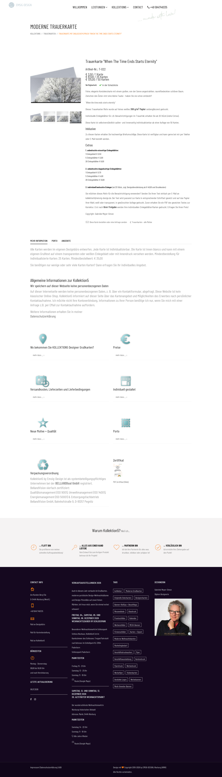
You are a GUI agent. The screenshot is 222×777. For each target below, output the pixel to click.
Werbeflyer (118, 672)
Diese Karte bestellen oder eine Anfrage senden (106, 222)
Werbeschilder (120, 625)
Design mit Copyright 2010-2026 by (128, 767)
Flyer (138, 652)
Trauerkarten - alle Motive (141, 222)
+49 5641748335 (157, 7)
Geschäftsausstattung (122, 659)
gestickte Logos (120, 679)
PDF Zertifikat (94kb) (121, 482)
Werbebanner (136, 679)
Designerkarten (141, 597)
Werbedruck (131, 665)
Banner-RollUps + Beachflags (125, 604)
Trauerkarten (49, 33)
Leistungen (99, 7)
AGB (59, 767)
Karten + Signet (136, 631)
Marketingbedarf (120, 645)
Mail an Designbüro (37, 624)
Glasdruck (132, 611)
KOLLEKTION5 (35, 33)
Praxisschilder (119, 618)
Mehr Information (38, 241)
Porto (54, 241)
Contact (138, 7)
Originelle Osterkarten (122, 597)
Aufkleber (118, 591)
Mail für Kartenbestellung (40, 632)
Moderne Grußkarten (134, 591)
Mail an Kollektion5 (37, 640)
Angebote (66, 241)
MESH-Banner (135, 625)
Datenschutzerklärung (43, 316)
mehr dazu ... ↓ (38, 355)
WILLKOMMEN (80, 7)
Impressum (34, 767)
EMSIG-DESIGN (148, 767)
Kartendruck (140, 659)
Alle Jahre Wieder (80, 736)
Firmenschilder (120, 631)
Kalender (132, 618)
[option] (36, 117)
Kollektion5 (120, 7)
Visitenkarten (132, 672)
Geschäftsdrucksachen (123, 652)
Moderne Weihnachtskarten (125, 638)
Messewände (119, 611)
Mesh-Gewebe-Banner (123, 686)
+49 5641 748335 (36, 611)
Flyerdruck (118, 665)
